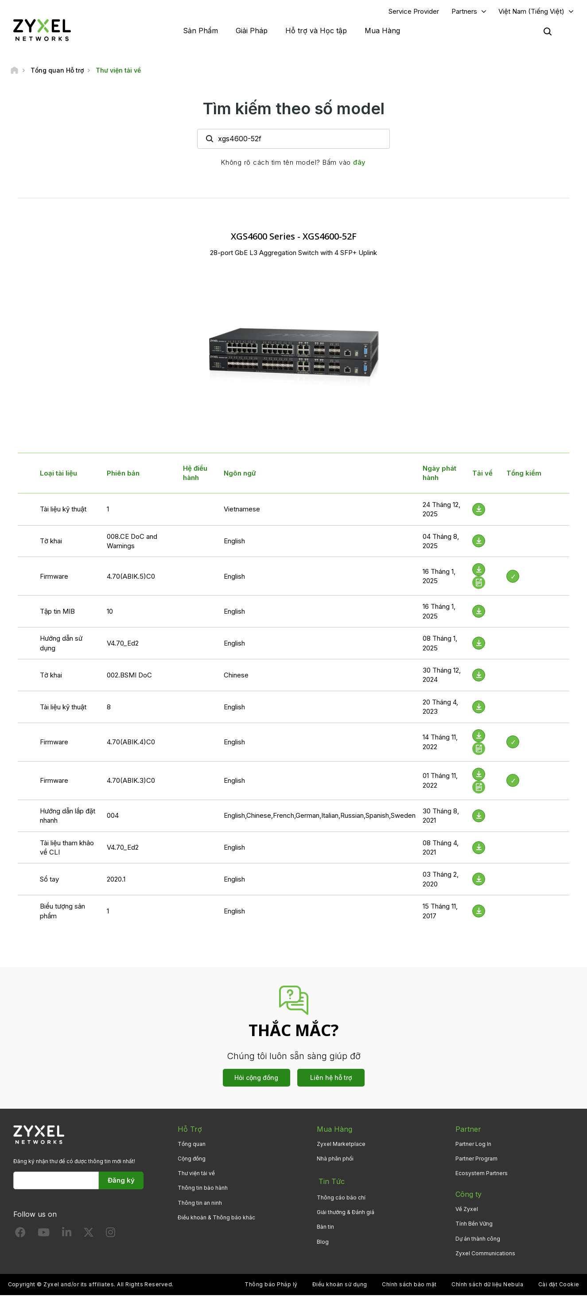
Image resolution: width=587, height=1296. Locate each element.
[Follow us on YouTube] (44, 1235)
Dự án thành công (477, 1239)
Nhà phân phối (335, 1159)
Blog (323, 1239)
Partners (464, 12)
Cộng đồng (192, 1159)
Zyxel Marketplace (341, 1144)
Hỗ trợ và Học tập (316, 31)
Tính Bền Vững (474, 1225)
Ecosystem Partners (481, 1174)
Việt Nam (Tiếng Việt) (531, 12)
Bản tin (325, 1225)
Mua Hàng (382, 31)
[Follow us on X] (88, 1235)
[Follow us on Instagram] (110, 1235)
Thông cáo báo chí (341, 1195)
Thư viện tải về (196, 1174)
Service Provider (414, 12)
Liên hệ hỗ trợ (331, 1078)
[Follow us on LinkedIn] (66, 1235)
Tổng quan (192, 1144)
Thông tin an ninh (200, 1203)
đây (359, 163)
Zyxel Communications (485, 1254)
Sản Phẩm (200, 31)
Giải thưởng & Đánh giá (345, 1210)
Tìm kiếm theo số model (294, 109)
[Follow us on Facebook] (20, 1235)
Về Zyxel (466, 1210)
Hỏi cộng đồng (256, 1078)
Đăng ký (121, 1181)
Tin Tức (330, 1180)
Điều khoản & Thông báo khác (216, 1218)
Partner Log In (473, 1144)
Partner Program (476, 1159)
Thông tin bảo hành (203, 1189)
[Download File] (478, 510)
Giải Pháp (252, 31)
